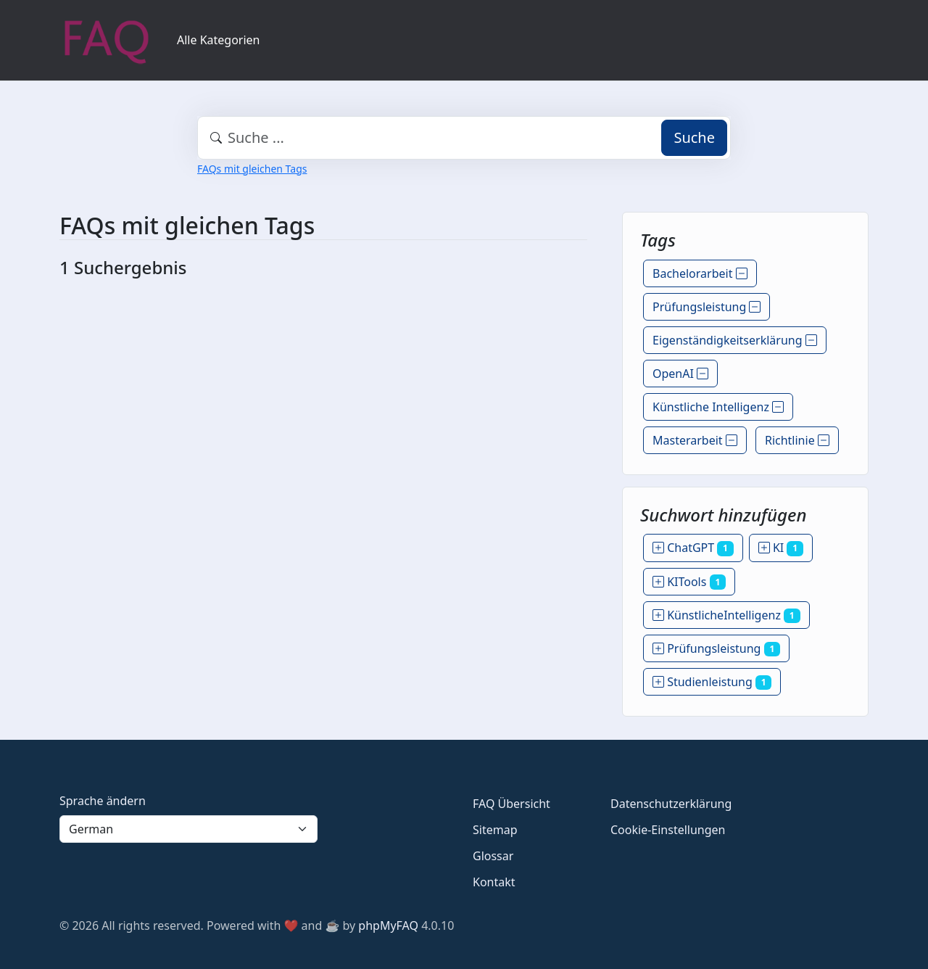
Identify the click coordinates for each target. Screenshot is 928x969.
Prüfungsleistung (706, 307)
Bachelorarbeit (699, 273)
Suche (694, 137)
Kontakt (494, 882)
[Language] (188, 829)
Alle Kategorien (218, 40)
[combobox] (464, 138)
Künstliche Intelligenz (718, 407)
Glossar (493, 856)
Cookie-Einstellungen (667, 830)
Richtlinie (797, 440)
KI (780, 548)
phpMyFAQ (388, 925)
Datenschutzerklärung (671, 804)
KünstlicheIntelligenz (726, 615)
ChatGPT (693, 548)
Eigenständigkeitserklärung (734, 340)
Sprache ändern (102, 801)
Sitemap (495, 830)
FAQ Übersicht (511, 804)
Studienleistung (711, 682)
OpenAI (680, 374)
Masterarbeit (694, 440)
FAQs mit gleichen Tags (252, 169)
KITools (689, 582)
